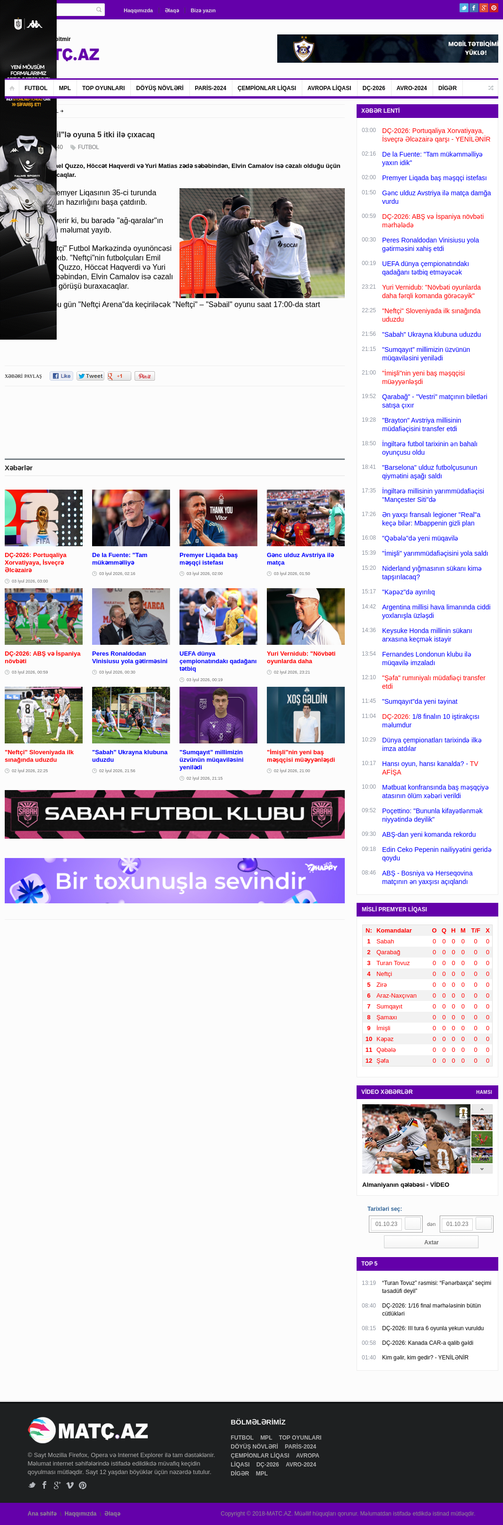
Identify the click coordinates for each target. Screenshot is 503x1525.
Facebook (473, 7)
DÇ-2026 (374, 88)
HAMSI (484, 1092)
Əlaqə (172, 10)
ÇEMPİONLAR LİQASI (267, 88)
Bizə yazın (203, 10)
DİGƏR (447, 88)
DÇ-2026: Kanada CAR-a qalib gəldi (427, 1343)
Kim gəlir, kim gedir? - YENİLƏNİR (425, 1357)
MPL (65, 88)
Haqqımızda (138, 10)
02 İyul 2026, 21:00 (292, 770)
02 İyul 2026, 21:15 (205, 778)
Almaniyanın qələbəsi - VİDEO (405, 1184)
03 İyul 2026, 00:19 (205, 679)
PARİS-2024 (210, 88)
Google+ (483, 7)
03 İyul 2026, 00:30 (117, 672)
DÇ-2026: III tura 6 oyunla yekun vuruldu (433, 1328)
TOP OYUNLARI (103, 88)
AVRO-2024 (412, 88)
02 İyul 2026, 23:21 (292, 672)
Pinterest (493, 7)
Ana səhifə (42, 1513)
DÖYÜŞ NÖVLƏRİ (159, 88)
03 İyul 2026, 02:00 (205, 573)
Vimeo (70, 1485)
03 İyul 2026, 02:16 (117, 573)
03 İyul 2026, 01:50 (292, 573)
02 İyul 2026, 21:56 (117, 770)
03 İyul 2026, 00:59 (30, 672)
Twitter (464, 7)
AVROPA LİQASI (329, 88)
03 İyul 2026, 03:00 (30, 581)
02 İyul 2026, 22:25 (30, 770)
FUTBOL (36, 88)
